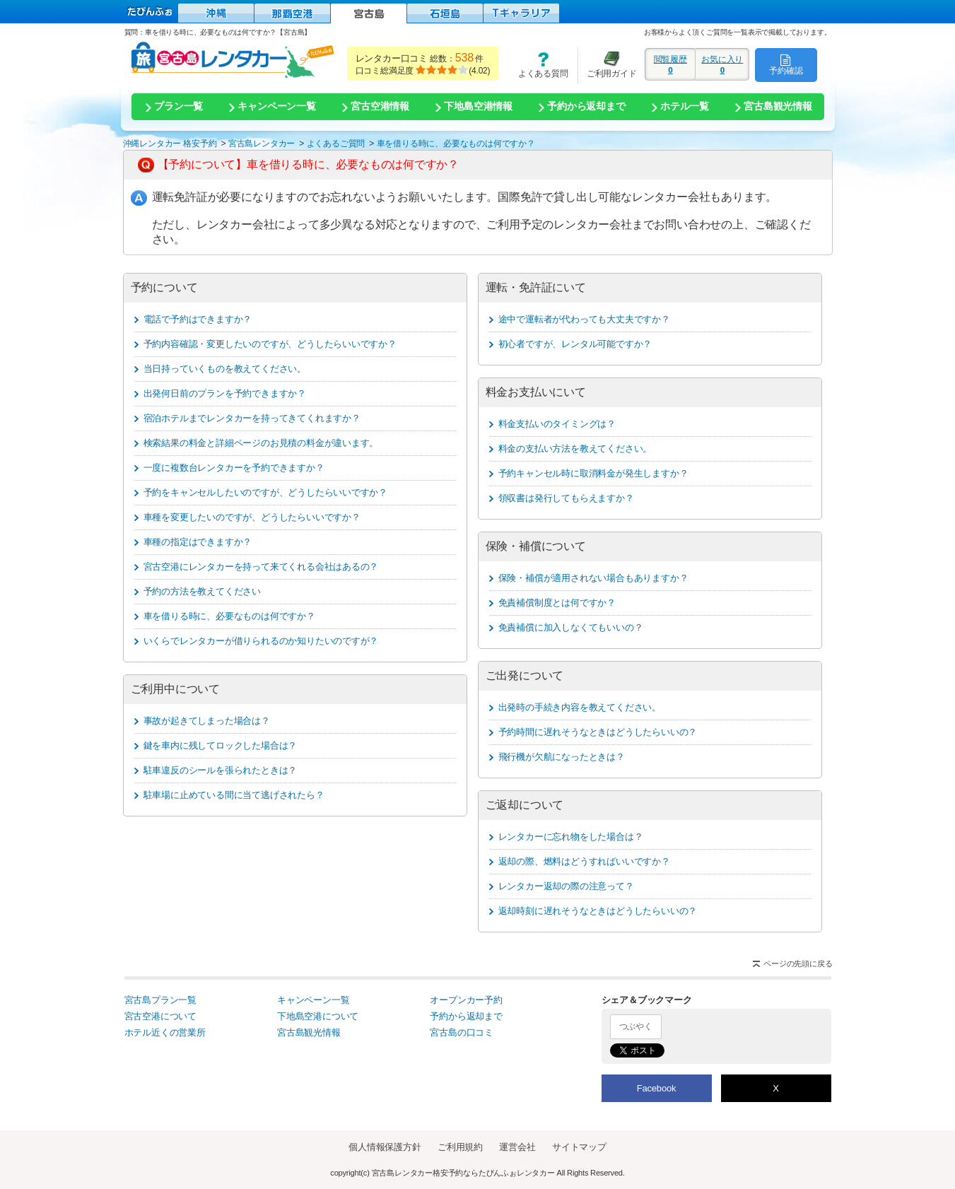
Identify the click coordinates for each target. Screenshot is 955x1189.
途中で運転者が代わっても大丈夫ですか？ (584, 319)
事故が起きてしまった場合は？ (206, 720)
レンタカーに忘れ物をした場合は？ (570, 836)
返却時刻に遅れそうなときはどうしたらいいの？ (598, 911)
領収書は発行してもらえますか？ (566, 498)
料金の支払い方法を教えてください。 (575, 448)
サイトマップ (579, 1147)
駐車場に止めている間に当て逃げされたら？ (233, 795)
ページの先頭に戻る (797, 963)
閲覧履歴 (670, 64)
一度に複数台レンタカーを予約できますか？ (233, 467)
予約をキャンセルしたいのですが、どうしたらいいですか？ (265, 492)
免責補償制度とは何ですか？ (557, 602)
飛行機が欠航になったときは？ (561, 756)
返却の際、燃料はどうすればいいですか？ (584, 861)
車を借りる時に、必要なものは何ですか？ (229, 616)
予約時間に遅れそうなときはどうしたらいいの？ (598, 732)
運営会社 (517, 1147)
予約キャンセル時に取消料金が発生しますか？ (593, 473)
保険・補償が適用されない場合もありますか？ (593, 578)
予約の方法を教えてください (202, 591)
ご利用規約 (460, 1147)
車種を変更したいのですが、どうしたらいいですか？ (252, 517)
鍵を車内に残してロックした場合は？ (220, 745)
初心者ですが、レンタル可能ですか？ (575, 344)
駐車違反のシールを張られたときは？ (220, 770)
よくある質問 (538, 65)
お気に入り (722, 64)
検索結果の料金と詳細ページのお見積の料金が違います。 (261, 443)
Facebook (656, 1088)
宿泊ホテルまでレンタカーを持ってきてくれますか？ (252, 418)
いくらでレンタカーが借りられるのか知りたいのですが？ (261, 641)
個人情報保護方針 (384, 1147)
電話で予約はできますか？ (197, 319)
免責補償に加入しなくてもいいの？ (570, 627)
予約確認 (785, 64)
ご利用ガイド (607, 65)
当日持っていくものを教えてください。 (224, 368)
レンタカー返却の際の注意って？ (566, 886)
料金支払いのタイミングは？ (557, 423)
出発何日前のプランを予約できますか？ (224, 393)
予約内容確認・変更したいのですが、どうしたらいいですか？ (270, 344)
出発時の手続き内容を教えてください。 (579, 707)
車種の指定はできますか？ (197, 542)
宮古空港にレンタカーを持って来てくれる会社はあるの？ (261, 566)
